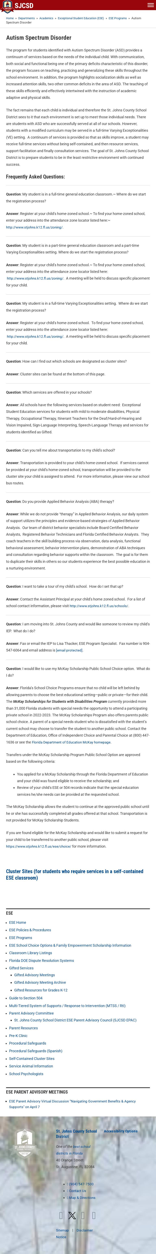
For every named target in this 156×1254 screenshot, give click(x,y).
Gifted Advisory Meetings (34, 974)
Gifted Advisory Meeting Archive (40, 982)
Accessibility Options (122, 1130)
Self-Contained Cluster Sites (31, 1058)
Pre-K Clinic (18, 1035)
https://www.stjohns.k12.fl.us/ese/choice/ (40, 846)
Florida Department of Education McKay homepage (73, 742)
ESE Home (17, 922)
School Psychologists (26, 1073)
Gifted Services (21, 968)
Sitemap (63, 1229)
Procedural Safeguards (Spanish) (35, 1050)
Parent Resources (23, 1027)
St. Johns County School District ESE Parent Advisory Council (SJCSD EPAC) (75, 1020)
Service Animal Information (31, 1066)
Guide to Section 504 (25, 998)
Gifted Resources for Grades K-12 (40, 990)
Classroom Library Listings (30, 953)
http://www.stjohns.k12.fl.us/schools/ (100, 606)
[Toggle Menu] (150, 5)
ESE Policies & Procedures (30, 930)
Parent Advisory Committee (31, 1013)
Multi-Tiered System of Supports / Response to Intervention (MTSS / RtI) (67, 1005)
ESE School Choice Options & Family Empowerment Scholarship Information (70, 945)
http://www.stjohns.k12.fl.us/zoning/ (35, 227)
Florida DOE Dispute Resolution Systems (41, 960)
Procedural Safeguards (27, 1043)
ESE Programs (20, 937)
